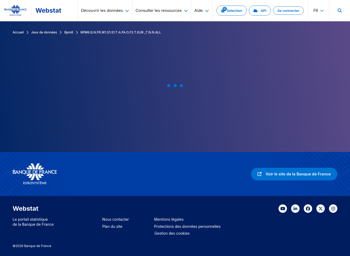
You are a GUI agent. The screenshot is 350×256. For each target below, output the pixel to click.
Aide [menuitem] (201, 10)
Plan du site (112, 226)
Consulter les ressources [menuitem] (162, 10)
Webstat (48, 10)
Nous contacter (115, 219)
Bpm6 (68, 32)
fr (318, 10)
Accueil (18, 32)
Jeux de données (44, 32)
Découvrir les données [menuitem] (105, 10)
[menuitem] (339, 10)
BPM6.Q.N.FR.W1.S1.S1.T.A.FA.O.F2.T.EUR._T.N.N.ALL (121, 32)
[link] (232, 11)
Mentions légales (169, 219)
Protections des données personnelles (187, 226)
